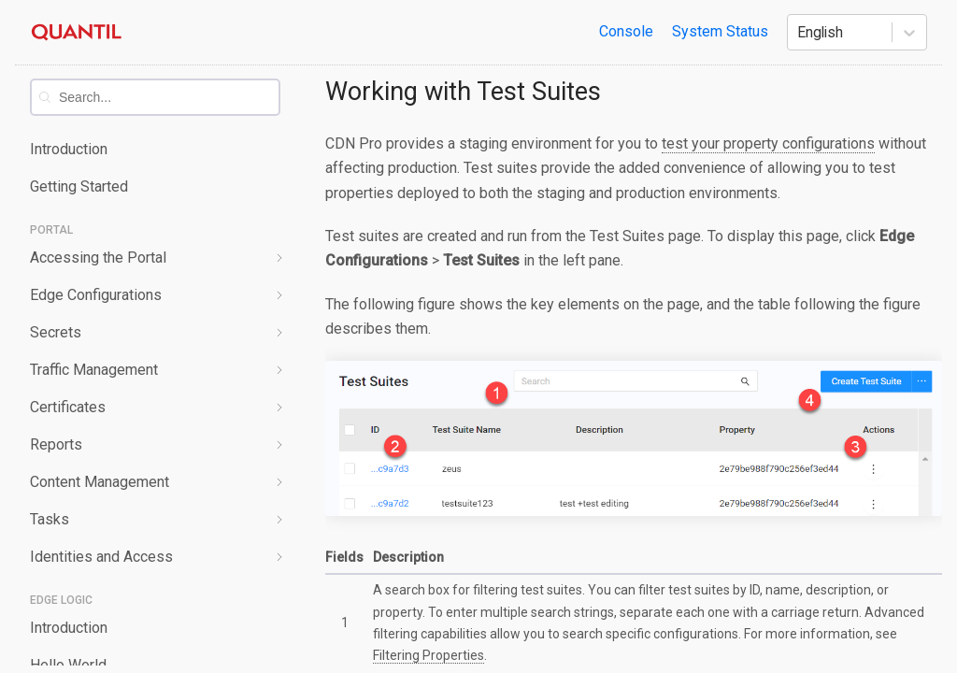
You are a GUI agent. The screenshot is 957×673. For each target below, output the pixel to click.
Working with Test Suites (463, 92)
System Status (720, 31)
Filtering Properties (428, 655)
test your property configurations (768, 143)
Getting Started (79, 186)
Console (626, 31)
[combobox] (169, 97)
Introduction (68, 149)
